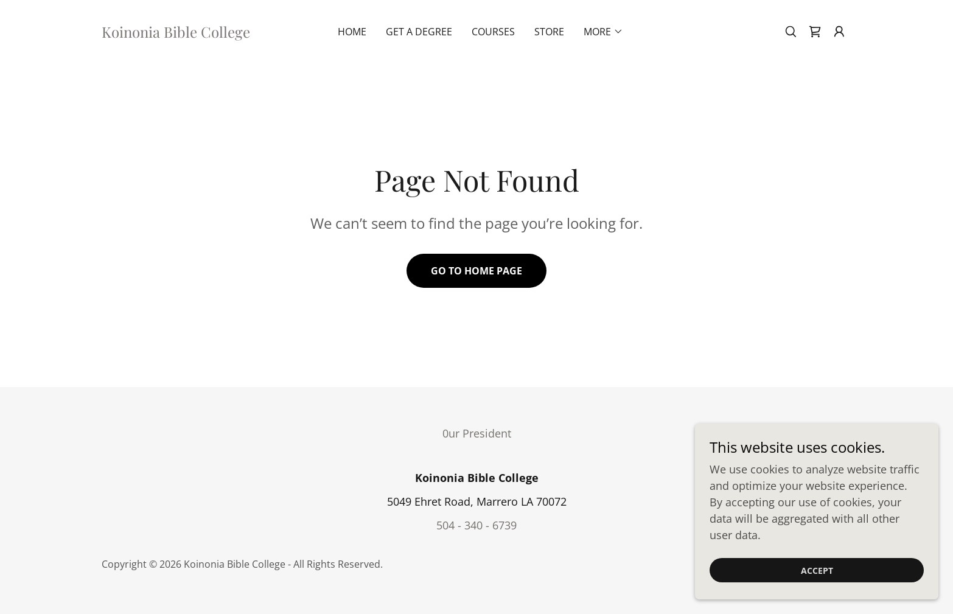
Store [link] (549, 31)
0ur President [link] (476, 433)
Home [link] (352, 31)
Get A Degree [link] (419, 31)
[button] (839, 31)
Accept (817, 570)
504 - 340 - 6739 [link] (476, 525)
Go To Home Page (476, 270)
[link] (176, 33)
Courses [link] (493, 31)
